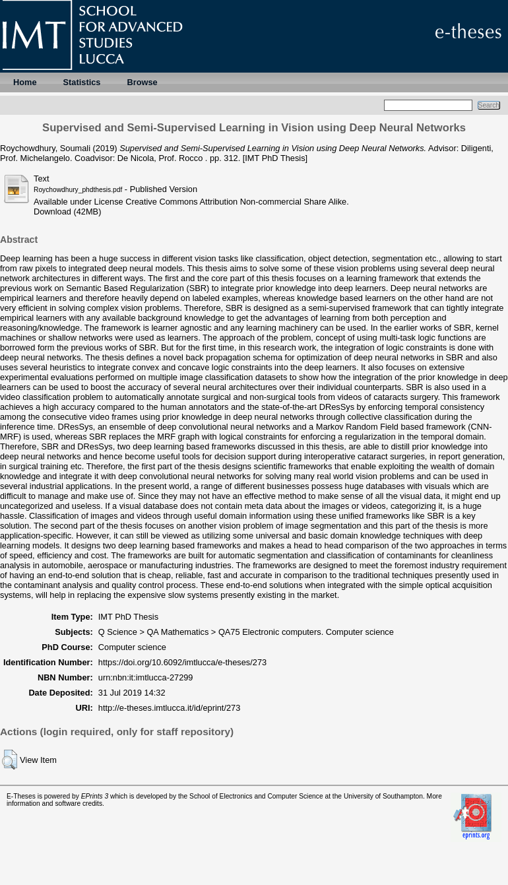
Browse (142, 82)
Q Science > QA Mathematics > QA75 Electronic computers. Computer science (246, 632)
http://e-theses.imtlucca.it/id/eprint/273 (169, 708)
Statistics (82, 82)
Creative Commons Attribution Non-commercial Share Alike (235, 202)
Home (25, 82)
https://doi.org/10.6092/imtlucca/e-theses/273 (182, 662)
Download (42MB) (67, 211)
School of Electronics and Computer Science (256, 796)
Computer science (132, 647)
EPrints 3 (95, 796)
